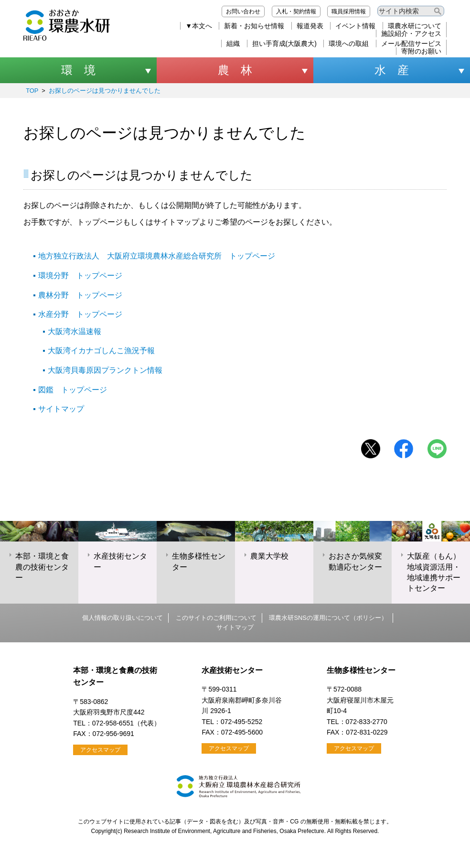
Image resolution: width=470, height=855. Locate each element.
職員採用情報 (348, 11)
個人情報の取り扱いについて (122, 617)
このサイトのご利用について (216, 617)
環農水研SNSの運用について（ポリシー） (328, 617)
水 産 (391, 70)
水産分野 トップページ (80, 314)
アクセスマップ (100, 750)
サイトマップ (61, 409)
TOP (32, 90)
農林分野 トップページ (80, 295)
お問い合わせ (243, 11)
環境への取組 (349, 43)
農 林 (235, 70)
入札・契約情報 (296, 11)
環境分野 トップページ (80, 275)
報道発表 (310, 26)
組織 (233, 43)
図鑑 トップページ (72, 390)
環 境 (78, 70)
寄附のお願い (421, 51)
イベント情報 (355, 26)
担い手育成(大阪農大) (284, 43)
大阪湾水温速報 (74, 331)
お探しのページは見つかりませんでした (104, 90)
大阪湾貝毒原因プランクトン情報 (105, 370)
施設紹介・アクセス (411, 33)
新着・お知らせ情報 (254, 26)
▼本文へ (198, 26)
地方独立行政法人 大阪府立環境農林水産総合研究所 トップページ (156, 256)
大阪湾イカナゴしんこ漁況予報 (101, 350)
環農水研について (414, 26)
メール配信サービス (411, 43)
